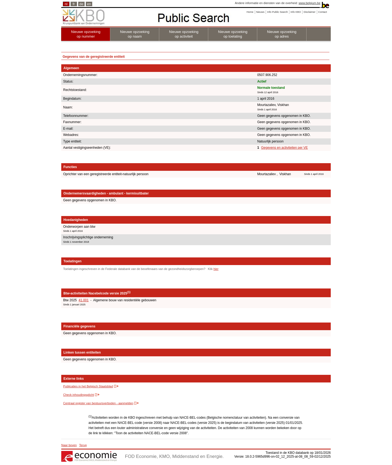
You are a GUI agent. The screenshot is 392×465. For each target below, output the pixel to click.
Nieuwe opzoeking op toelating (232, 34)
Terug (83, 445)
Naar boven (69, 445)
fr (74, 4)
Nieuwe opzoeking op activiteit (183, 34)
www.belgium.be (309, 3)
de (81, 4)
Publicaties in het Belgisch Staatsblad (88, 386)
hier (215, 269)
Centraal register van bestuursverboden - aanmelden (98, 403)
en (89, 4)
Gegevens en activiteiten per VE (284, 148)
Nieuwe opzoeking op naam (134, 34)
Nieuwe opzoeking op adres (281, 34)
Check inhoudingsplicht (78, 394)
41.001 (84, 300)
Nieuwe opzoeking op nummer (85, 34)
